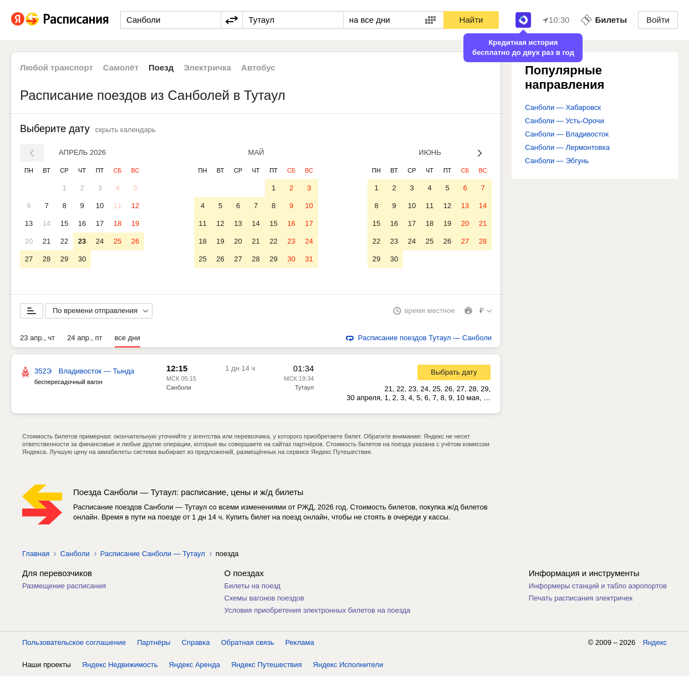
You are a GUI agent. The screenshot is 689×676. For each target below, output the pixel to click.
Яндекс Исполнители (348, 664)
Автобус (258, 67)
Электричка (207, 67)
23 (82, 241)
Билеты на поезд (252, 586)
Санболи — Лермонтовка (567, 147)
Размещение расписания (64, 586)
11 (117, 205)
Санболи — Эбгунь (557, 161)
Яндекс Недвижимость (120, 664)
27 (29, 259)
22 (64, 241)
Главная (35, 553)
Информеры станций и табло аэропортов (598, 586)
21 (46, 241)
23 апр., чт (37, 338)
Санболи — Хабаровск (563, 107)
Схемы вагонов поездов (264, 598)
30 (82, 259)
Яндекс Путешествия (266, 664)
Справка (196, 642)
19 (135, 223)
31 (309, 259)
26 (135, 241)
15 (64, 223)
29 (64, 259)
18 (117, 223)
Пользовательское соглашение (74, 642)
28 (46, 259)
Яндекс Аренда (194, 664)
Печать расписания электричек (580, 598)
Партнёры (153, 642)
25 (117, 241)
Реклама (299, 642)
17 (100, 223)
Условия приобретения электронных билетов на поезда (317, 610)
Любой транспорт (56, 67)
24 (100, 241)
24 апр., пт (84, 338)
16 (82, 223)
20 (29, 241)
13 (29, 223)
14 (46, 223)
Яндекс (654, 642)
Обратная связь (247, 642)
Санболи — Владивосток (567, 134)
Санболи (178, 387)
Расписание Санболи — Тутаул (152, 553)
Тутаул (304, 387)
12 (135, 205)
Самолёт (121, 67)
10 (100, 205)
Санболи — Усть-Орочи (564, 121)
